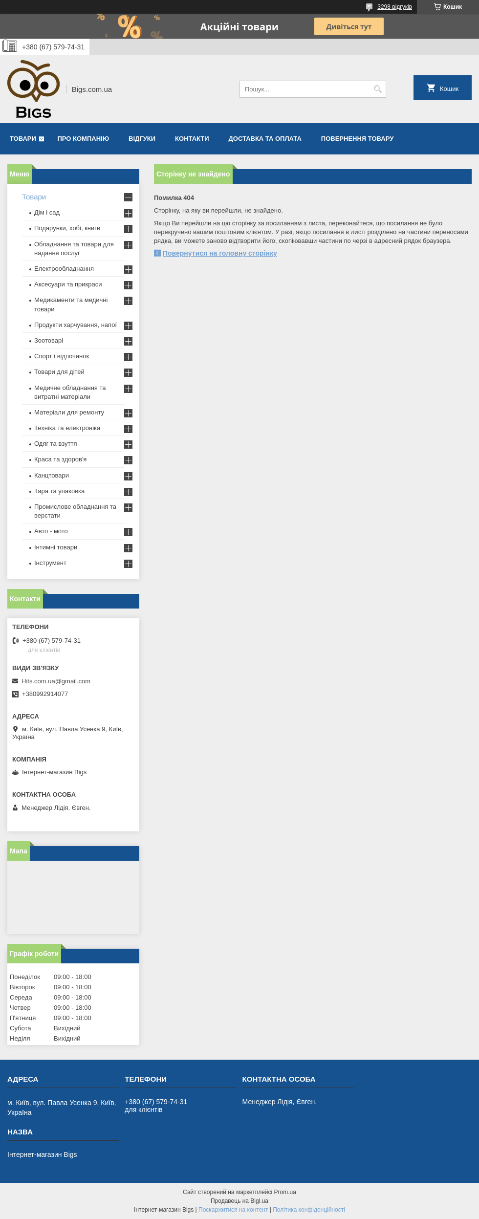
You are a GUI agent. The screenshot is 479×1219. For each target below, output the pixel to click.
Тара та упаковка (59, 491)
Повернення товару (357, 138)
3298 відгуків (394, 6)
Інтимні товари (55, 547)
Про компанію (83, 138)
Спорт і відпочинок (61, 356)
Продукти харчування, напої (75, 324)
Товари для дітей (59, 371)
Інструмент (50, 562)
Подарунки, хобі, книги (67, 228)
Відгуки (142, 138)
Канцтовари (51, 475)
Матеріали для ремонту (69, 412)
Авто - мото (51, 531)
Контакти (192, 138)
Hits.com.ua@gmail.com (56, 681)
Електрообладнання (64, 268)
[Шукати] (377, 89)
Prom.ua (285, 1192)
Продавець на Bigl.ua (239, 1200)
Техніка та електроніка (67, 428)
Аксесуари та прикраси (68, 284)
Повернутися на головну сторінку (220, 253)
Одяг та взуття (55, 443)
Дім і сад (47, 212)
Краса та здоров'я (60, 459)
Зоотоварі (48, 340)
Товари (23, 138)
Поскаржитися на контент (233, 1209)
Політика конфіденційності (309, 1209)
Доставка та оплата (265, 138)
